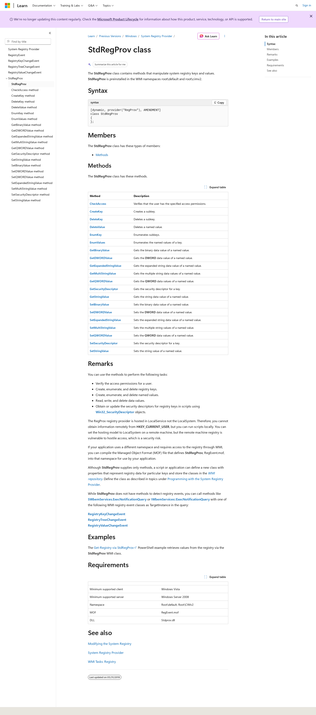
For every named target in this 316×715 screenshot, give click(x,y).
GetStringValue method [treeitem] (26, 160)
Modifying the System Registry (109, 643)
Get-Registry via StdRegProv (114, 547)
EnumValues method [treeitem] (24, 119)
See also (272, 70)
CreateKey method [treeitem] (23, 95)
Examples (272, 60)
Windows (131, 36)
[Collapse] (50, 33)
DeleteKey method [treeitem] (22, 101)
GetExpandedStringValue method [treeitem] (32, 136)
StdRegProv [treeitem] (18, 84)
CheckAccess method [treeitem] (24, 90)
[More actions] (224, 36)
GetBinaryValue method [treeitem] (26, 125)
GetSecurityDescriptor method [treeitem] (30, 154)
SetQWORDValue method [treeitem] (27, 177)
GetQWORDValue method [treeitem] (27, 148)
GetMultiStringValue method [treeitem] (29, 142)
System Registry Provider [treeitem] (23, 49)
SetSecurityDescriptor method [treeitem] (30, 194)
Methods (102, 155)
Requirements (275, 65)
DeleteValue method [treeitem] (24, 107)
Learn (91, 36)
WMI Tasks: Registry (102, 661)
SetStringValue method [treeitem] (25, 200)
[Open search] (297, 5)
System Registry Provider (156, 36)
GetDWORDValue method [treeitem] (27, 130)
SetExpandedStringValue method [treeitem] (31, 183)
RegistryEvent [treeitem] (16, 55)
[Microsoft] (7, 5)
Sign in (307, 5)
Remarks (272, 54)
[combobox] (28, 41)
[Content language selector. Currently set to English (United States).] (23, 709)
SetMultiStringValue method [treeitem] (29, 188)
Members (273, 49)
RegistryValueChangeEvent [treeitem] (24, 72)
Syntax (271, 44)
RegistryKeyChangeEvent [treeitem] (23, 61)
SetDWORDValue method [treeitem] (27, 171)
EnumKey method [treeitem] (22, 113)
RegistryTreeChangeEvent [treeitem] (24, 67)
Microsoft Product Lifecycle (118, 19)
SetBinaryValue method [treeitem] (26, 165)
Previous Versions (110, 36)
